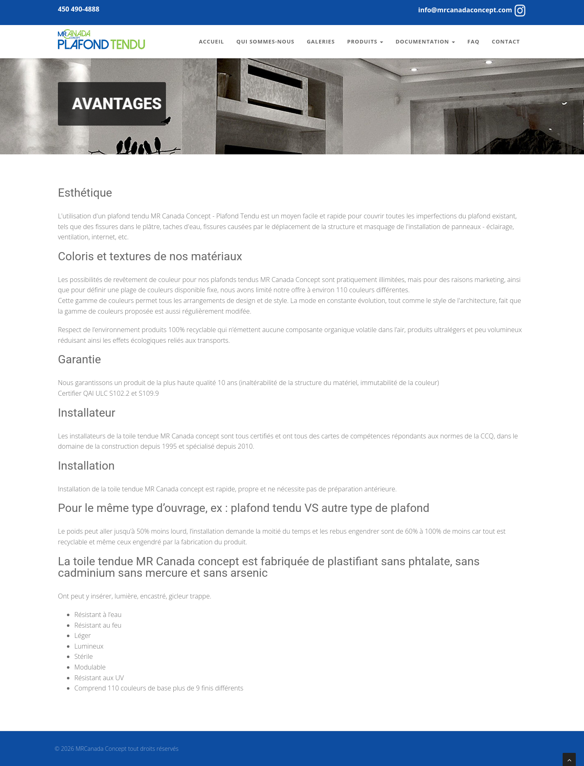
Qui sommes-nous (265, 41)
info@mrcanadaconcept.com (465, 9)
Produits (365, 41)
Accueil (211, 41)
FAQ (473, 41)
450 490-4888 (78, 9)
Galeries (321, 41)
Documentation (425, 41)
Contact (506, 41)
